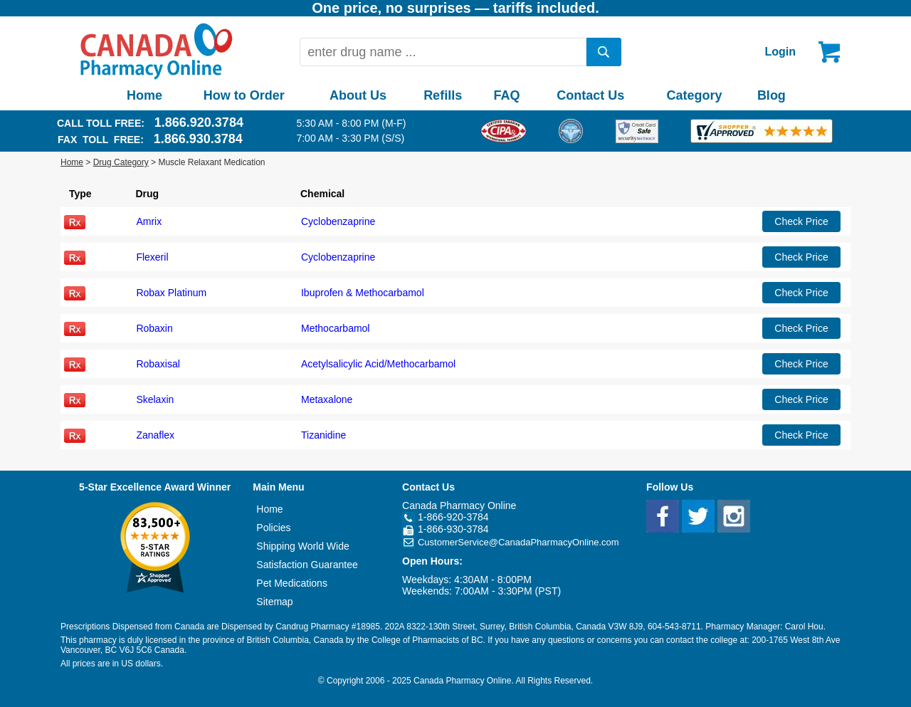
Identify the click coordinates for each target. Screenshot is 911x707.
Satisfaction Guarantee (306, 564)
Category (694, 95)
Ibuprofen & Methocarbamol (362, 292)
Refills (442, 95)
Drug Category (121, 162)
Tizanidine (323, 435)
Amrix (149, 221)
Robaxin (154, 328)
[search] (604, 52)
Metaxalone (326, 399)
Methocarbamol (335, 328)
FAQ (506, 95)
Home (144, 95)
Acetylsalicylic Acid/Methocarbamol (378, 364)
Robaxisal (157, 364)
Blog (771, 95)
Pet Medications (291, 583)
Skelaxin (155, 399)
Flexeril (152, 257)
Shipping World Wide (302, 546)
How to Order (244, 95)
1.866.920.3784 (198, 122)
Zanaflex (155, 435)
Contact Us (590, 95)
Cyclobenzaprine (338, 221)
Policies (273, 527)
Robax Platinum (171, 292)
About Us (358, 95)
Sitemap (274, 601)
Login (780, 52)
